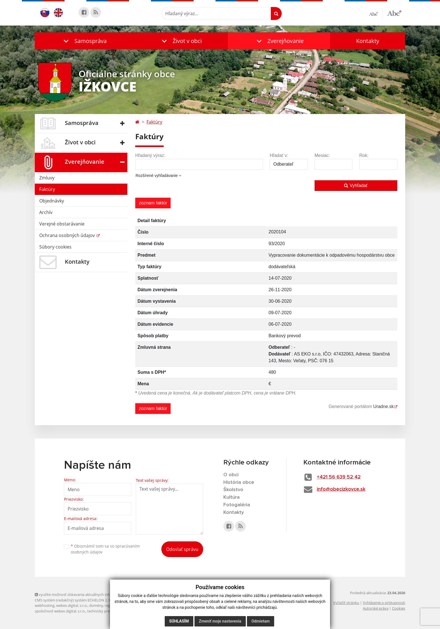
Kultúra (231, 497)
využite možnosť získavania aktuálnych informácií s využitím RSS (90, 594)
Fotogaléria (236, 504)
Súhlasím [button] (179, 621)
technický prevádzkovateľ (108, 611)
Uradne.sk (383, 406)
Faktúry (47, 189)
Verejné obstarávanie (61, 224)
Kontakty (367, 41)
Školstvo (233, 489)
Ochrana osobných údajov (67, 235)
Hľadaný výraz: (150, 155)
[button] (84, 40)
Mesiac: (322, 155)
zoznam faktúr (153, 202)
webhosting (44, 605)
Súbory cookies (55, 247)
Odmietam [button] (260, 621)
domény (96, 605)
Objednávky (51, 201)
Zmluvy (46, 178)
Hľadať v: (279, 155)
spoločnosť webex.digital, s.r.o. (60, 611)
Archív (45, 212)
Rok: (363, 155)
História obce (238, 482)
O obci (231, 474)
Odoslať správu (182, 549)
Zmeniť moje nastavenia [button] (220, 621)
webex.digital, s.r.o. (72, 605)
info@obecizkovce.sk (341, 489)
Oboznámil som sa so (105, 549)
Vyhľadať (356, 185)
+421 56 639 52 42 (339, 477)
